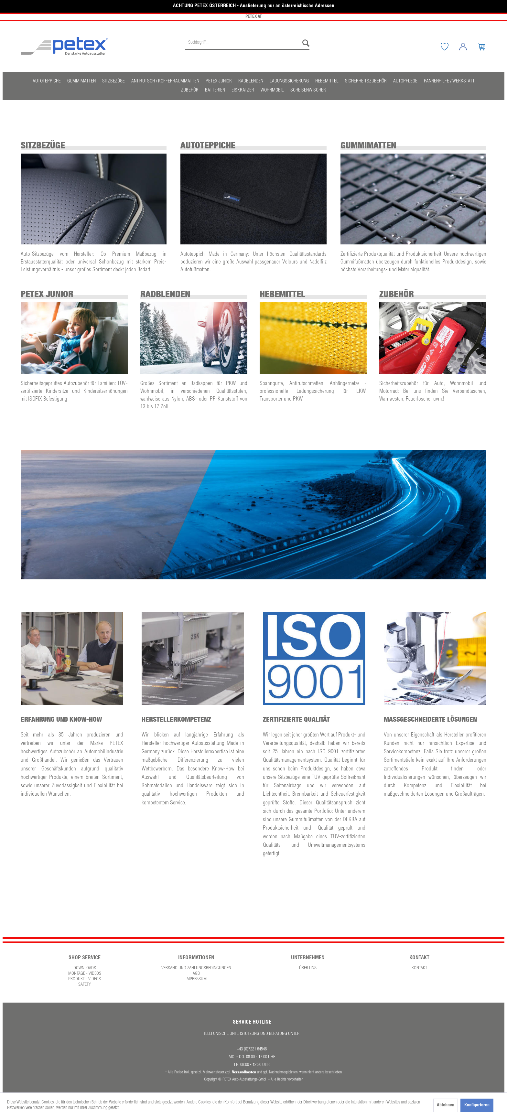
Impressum (196, 979)
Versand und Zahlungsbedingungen (196, 968)
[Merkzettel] (449, 46)
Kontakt (419, 968)
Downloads (84, 968)
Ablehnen (445, 1105)
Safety (84, 985)
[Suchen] (304, 43)
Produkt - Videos (84, 979)
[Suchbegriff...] (247, 43)
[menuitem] (247, 46)
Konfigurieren (477, 1105)
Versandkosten (244, 1072)
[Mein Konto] (468, 46)
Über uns (308, 968)
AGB (196, 974)
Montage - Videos (84, 974)
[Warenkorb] (486, 46)
